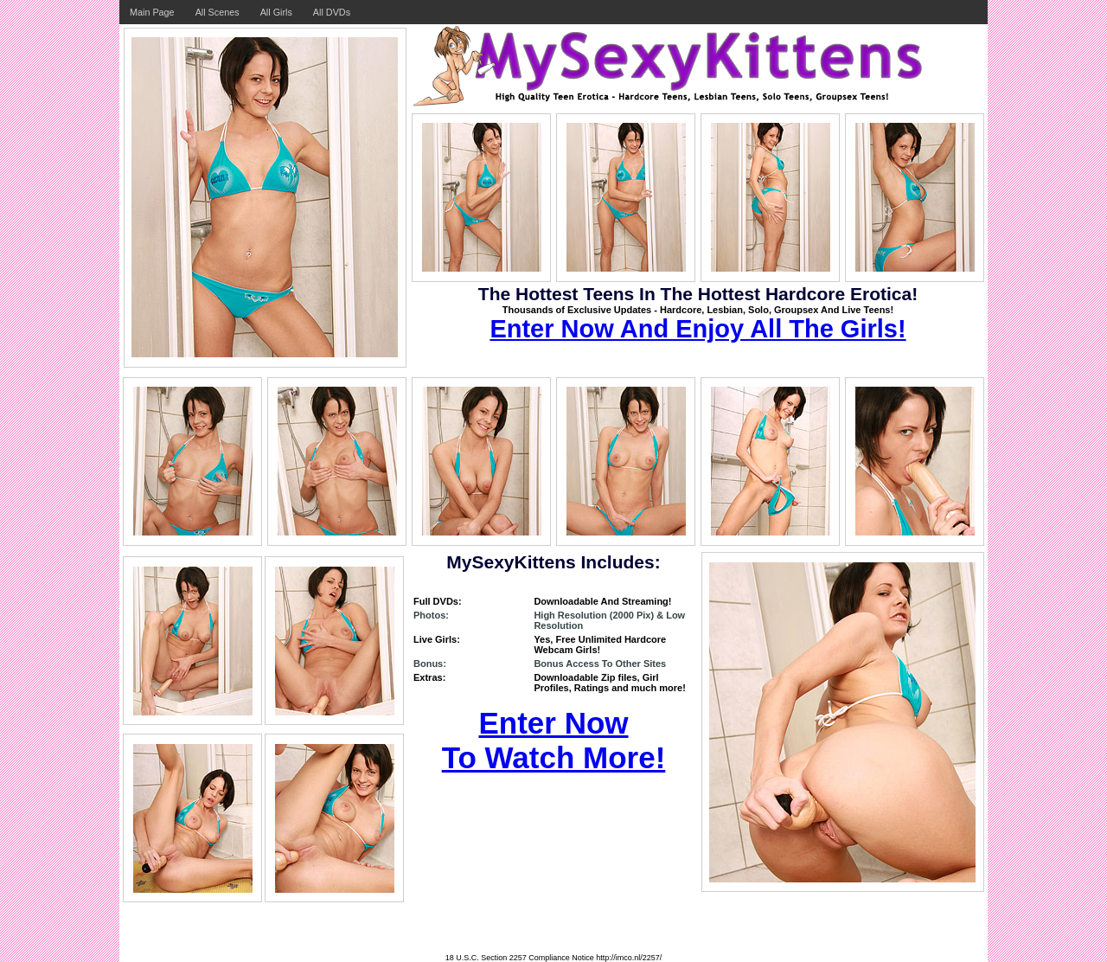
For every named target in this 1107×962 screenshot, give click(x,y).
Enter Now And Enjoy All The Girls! (697, 329)
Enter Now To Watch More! (554, 740)
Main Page (152, 12)
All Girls (276, 12)
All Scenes (217, 12)
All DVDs (331, 12)
